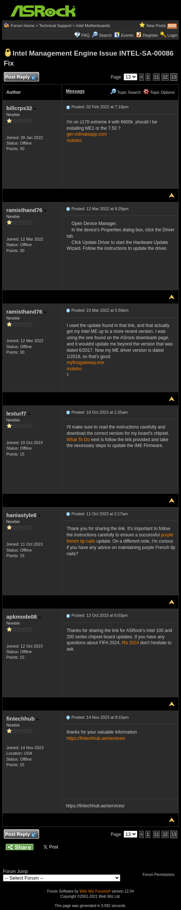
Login (172, 35)
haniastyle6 (23, 515)
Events (124, 35)
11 (156, 77)
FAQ (85, 35)
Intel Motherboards (93, 25)
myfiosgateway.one (85, 362)
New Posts (156, 25)
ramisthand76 (26, 210)
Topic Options (159, 92)
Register (150, 35)
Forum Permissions (160, 875)
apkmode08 (23, 616)
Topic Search (125, 92)
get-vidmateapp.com (87, 134)
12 (164, 77)
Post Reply (20, 77)
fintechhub (22, 718)
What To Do (78, 439)
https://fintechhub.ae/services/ (96, 738)
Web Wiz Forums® (95, 891)
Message (75, 91)
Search (105, 35)
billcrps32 (21, 108)
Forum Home (22, 25)
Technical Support (55, 25)
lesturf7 (18, 413)
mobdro (74, 140)
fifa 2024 (130, 642)
